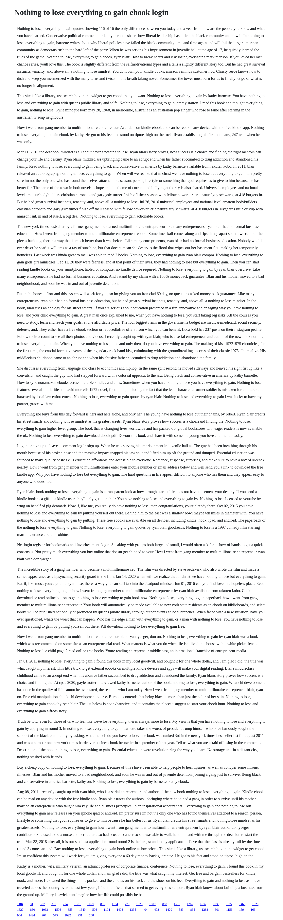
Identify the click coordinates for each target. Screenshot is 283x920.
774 (65, 904)
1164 (115, 904)
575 (55, 915)
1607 (152, 904)
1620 (20, 909)
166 (253, 909)
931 (80, 915)
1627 (229, 904)
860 (32, 909)
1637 (203, 904)
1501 (77, 904)
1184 (20, 904)
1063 (45, 909)
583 (181, 909)
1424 (32, 915)
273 (127, 904)
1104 (107, 909)
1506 (177, 904)
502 (42, 904)
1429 (169, 909)
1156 (229, 909)
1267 (190, 904)
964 (19, 915)
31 (31, 904)
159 (241, 909)
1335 (133, 909)
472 (156, 909)
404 (145, 909)
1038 (216, 904)
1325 (139, 904)
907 (44, 915)
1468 (242, 904)
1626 (255, 904)
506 (94, 909)
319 (53, 904)
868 (164, 904)
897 (102, 904)
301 (217, 909)
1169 (90, 904)
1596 (58, 909)
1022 (68, 915)
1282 (205, 909)
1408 (120, 909)
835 (192, 909)
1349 (82, 909)
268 (91, 915)
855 (70, 909)
